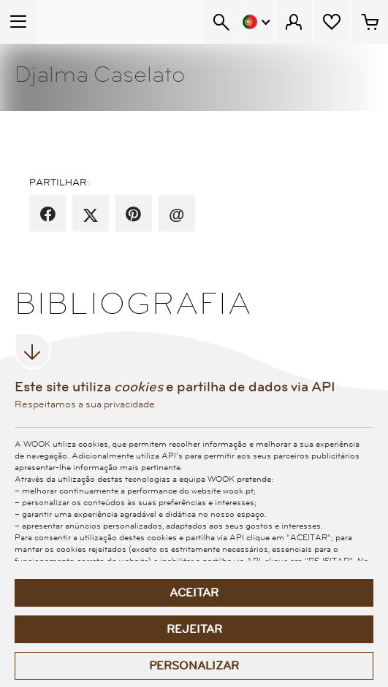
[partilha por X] (90, 214)
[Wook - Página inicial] (92, 22)
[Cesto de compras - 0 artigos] (369, 22)
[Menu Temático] (18, 22)
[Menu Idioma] (257, 22)
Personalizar (194, 666)
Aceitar (194, 593)
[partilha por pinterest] (133, 214)
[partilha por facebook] (48, 214)
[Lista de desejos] (331, 22)
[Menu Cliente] (293, 22)
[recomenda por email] (176, 214)
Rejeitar (194, 629)
